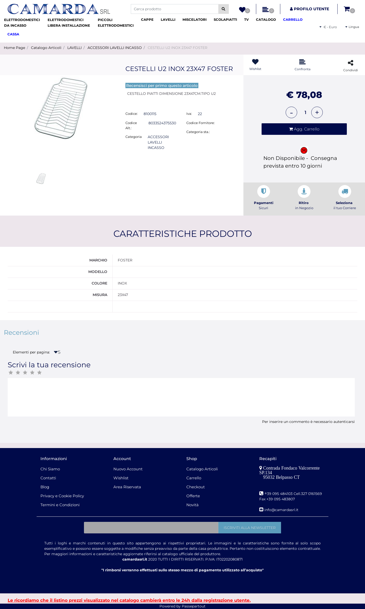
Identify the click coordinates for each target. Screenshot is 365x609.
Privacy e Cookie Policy (62, 495)
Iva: (189, 113)
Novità (192, 504)
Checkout (195, 486)
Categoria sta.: (198, 132)
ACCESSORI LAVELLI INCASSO (115, 47)
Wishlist (120, 477)
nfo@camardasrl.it (281, 510)
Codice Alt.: (131, 125)
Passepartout (194, 606)
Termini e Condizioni (60, 504)
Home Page (14, 47)
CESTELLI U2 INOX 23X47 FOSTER (177, 47)
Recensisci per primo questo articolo (162, 85)
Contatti (48, 477)
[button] (223, 9)
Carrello (193, 477)
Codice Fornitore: (200, 123)
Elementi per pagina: (31, 352)
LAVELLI (74, 47)
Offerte (193, 495)
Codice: (131, 113)
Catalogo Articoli (46, 47)
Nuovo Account (128, 468)
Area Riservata (127, 486)
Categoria (133, 137)
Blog (44, 486)
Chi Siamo (50, 468)
